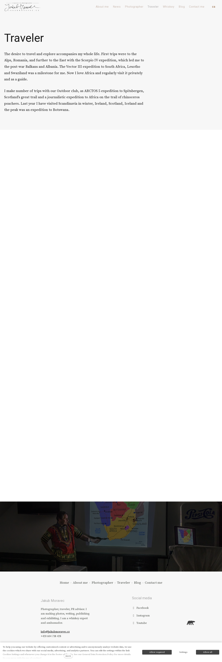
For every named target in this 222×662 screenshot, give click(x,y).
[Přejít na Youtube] (139, 623)
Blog (137, 583)
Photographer (102, 583)
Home (64, 583)
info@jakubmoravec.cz (55, 631)
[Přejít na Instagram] (141, 615)
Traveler (123, 583)
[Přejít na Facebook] (140, 608)
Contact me (153, 583)
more (68, 656)
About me (80, 583)
